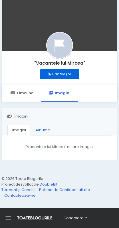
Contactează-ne (20, 195)
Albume (43, 130)
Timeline (21, 93)
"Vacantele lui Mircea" (59, 63)
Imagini (59, 93)
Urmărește (59, 74)
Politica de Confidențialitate (64, 189)
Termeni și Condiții (18, 189)
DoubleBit (48, 184)
